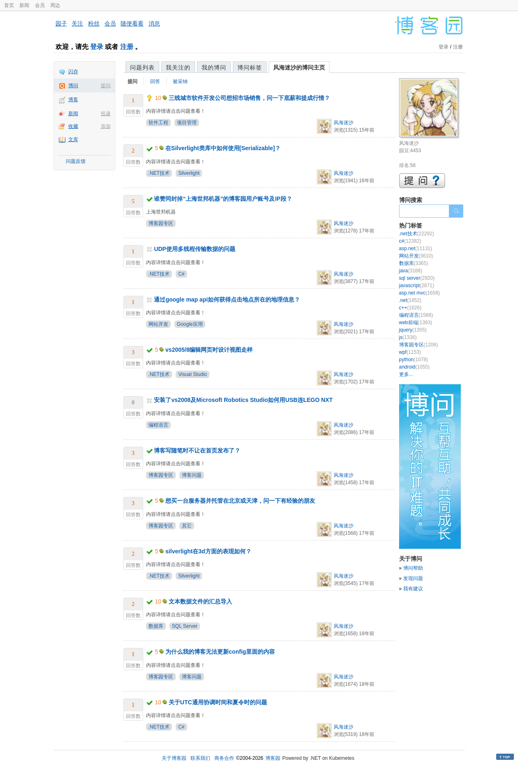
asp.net (415, 248)
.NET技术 (159, 173)
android (414, 367)
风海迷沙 (343, 122)
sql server (417, 278)
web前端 (415, 322)
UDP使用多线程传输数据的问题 (194, 249)
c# (410, 241)
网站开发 (158, 324)
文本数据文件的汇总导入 (200, 601)
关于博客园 (174, 758)
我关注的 (178, 67)
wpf (410, 352)
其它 (187, 526)
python (413, 359)
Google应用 (190, 324)
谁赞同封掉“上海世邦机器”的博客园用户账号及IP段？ (223, 198)
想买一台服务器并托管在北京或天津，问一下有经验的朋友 (240, 500)
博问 (73, 85)
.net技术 (416, 234)
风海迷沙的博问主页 (299, 67)
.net (410, 300)
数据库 (156, 626)
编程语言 (158, 425)
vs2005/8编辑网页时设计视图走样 (209, 349)
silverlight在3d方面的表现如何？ (208, 551)
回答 (155, 81)
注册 (126, 46)
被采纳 (180, 81)
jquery (413, 330)
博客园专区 (161, 223)
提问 (106, 85)
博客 (73, 99)
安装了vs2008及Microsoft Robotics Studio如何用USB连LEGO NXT (243, 400)
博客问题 (192, 475)
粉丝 (94, 23)
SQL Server (184, 626)
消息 (154, 23)
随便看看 (132, 23)
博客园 (272, 758)
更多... (406, 374)
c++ (410, 308)
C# (181, 274)
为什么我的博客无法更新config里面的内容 (220, 651)
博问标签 (249, 67)
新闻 (24, 5)
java (411, 271)
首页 (9, 5)
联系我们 (200, 758)
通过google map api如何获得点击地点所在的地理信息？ (227, 299)
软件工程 (158, 122)
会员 (40, 5)
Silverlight (189, 173)
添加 (106, 126)
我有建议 (413, 589)
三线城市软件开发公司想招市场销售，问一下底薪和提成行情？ (249, 98)
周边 (55, 5)
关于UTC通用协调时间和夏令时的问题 (218, 702)
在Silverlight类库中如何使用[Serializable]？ (223, 148)
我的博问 (214, 67)
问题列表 (142, 67)
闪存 (73, 71)
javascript (416, 285)
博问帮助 (413, 568)
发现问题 (413, 578)
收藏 (73, 126)
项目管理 (187, 122)
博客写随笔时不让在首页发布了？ (197, 450)
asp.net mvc (419, 293)
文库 (73, 139)
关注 (77, 23)
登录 (96, 46)
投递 (106, 113)
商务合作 (224, 758)
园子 (61, 23)
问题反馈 (76, 161)
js (408, 337)
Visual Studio (192, 374)
